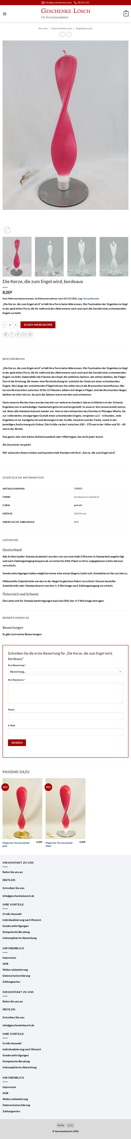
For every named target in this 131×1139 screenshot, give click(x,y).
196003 (78, 488)
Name (11, 709)
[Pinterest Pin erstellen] (30, 335)
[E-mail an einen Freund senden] (24, 335)
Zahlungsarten (11, 981)
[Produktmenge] (9, 324)
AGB (5, 963)
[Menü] (5, 14)
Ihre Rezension (16, 679)
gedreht (78, 505)
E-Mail (11, 725)
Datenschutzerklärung (16, 975)
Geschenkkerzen (61, 28)
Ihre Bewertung (17, 665)
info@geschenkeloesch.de (18, 895)
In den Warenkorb (38, 324)
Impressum (9, 957)
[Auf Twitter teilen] (18, 335)
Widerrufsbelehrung (15, 969)
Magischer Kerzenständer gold (16, 844)
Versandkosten (91, 298)
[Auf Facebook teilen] (12, 335)
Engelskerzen (84, 28)
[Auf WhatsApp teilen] (6, 335)
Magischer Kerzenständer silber (59, 844)
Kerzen (43, 28)
